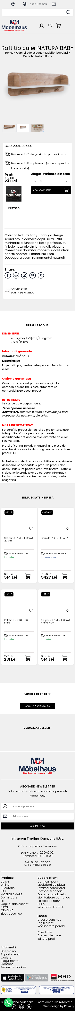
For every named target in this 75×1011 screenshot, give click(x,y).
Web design (51, 1006)
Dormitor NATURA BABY (54, 538)
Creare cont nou (49, 919)
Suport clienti (10, 954)
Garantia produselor (52, 894)
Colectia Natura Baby (37, 56)
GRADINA (7, 910)
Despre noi (8, 951)
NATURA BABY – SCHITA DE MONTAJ (22, 290)
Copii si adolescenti (29, 53)
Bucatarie (8, 888)
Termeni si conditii (50, 891)
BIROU (5, 907)
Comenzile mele (49, 935)
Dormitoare (9, 897)
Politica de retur (49, 901)
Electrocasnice (11, 913)
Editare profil (46, 938)
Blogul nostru (10, 961)
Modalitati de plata (51, 884)
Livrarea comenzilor (51, 888)
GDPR (41, 904)
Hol (3, 901)
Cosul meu (45, 932)
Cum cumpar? (48, 881)
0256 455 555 (34, 4)
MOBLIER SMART (11, 894)
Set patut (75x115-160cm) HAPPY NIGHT (55, 621)
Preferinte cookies (14, 967)
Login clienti (46, 923)
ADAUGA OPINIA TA (37, 706)
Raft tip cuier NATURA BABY (16, 621)
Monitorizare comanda (54, 897)
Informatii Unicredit (51, 907)
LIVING (5, 881)
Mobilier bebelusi (57, 53)
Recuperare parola (51, 926)
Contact (7, 964)
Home (9, 53)
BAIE (3, 891)
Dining (5, 884)
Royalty (69, 1006)
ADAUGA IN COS (42, 190)
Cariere (6, 957)
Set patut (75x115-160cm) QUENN (18, 539)
